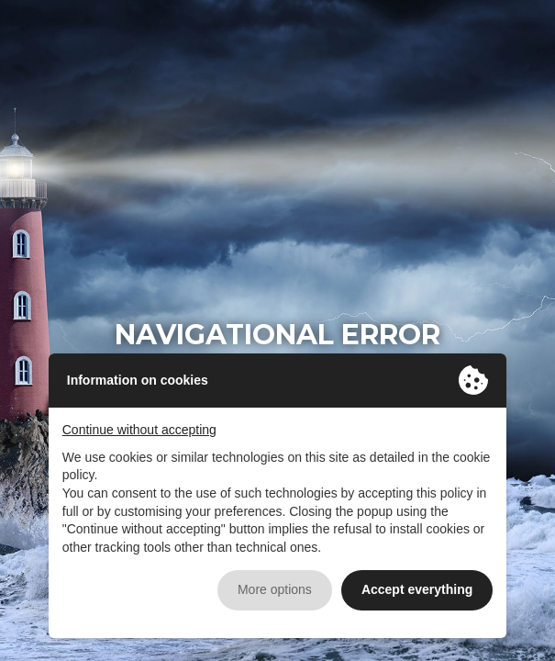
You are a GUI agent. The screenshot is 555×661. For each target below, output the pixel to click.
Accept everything (416, 589)
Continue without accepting (139, 429)
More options (275, 589)
